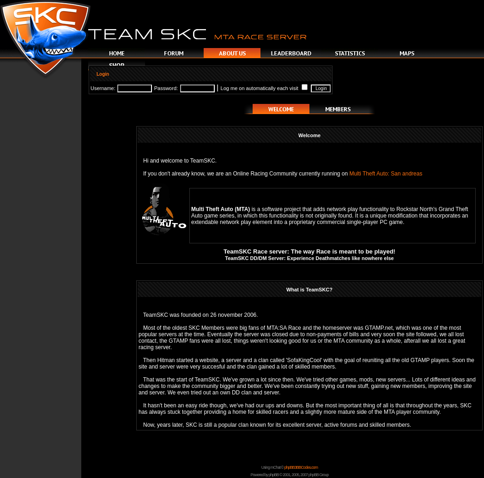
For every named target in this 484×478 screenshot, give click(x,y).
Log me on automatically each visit (264, 88)
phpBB (274, 474)
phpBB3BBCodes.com (301, 467)
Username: (103, 88)
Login (103, 74)
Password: (166, 88)
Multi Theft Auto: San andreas (386, 173)
